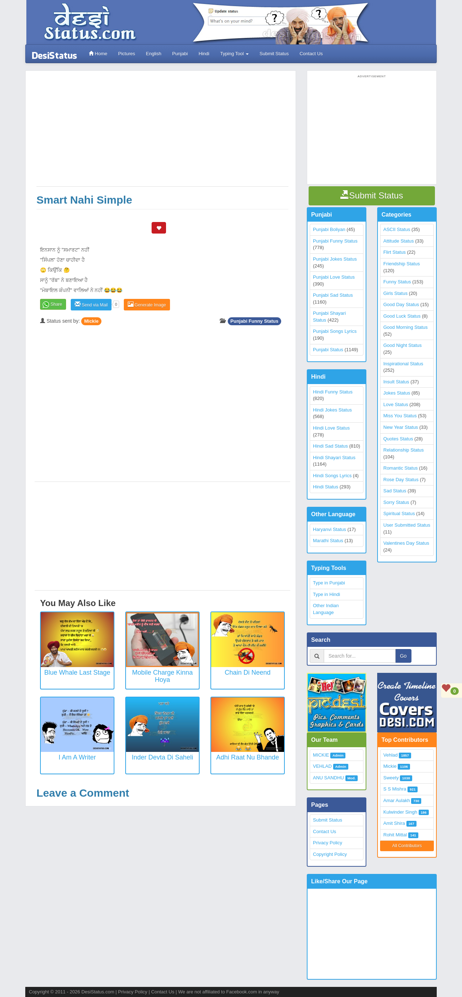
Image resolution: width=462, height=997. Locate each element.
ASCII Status (396, 229)
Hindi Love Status (331, 428)
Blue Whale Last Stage (77, 672)
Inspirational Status (403, 363)
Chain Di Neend (247, 672)
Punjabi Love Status (334, 277)
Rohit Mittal (395, 834)
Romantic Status (400, 468)
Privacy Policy (327, 842)
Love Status (395, 404)
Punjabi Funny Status (254, 321)
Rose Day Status (401, 479)
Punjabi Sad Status (333, 295)
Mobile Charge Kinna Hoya (162, 676)
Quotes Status (398, 438)
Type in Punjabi (329, 582)
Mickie (91, 321)
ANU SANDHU (328, 777)
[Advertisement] (162, 132)
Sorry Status (396, 502)
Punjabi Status (328, 349)
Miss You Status (400, 415)
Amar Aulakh (396, 800)
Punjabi (180, 53)
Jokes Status (396, 393)
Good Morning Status (405, 327)
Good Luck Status (401, 316)
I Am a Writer (77, 757)
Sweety (391, 777)
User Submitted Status (406, 525)
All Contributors (407, 845)
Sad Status (394, 490)
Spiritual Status (399, 513)
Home (98, 53)
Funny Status (397, 281)
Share (56, 304)
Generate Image (147, 304)
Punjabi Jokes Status (335, 259)
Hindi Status (325, 486)
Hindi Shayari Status (334, 457)
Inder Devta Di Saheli (162, 757)
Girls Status (395, 293)
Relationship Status (403, 450)
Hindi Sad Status (330, 446)
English (153, 53)
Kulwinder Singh (400, 812)
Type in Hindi (326, 594)
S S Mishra (394, 789)
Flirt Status (394, 252)
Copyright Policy (330, 854)
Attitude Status (398, 241)
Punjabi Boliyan (329, 229)
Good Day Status (401, 304)
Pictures (126, 53)
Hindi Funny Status (333, 392)
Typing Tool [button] (234, 53)
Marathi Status (328, 540)
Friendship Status (401, 263)
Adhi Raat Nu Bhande (247, 757)
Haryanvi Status (329, 529)
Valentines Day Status (406, 543)
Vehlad (390, 755)
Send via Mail (91, 304)
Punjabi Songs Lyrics (335, 331)
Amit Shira (394, 823)
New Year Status (400, 427)
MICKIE (321, 755)
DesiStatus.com (97, 991)
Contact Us (311, 53)
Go (403, 656)
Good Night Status (402, 345)
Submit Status (274, 53)
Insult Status (396, 381)
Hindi (204, 53)
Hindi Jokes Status (332, 410)
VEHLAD (322, 766)
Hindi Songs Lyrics (332, 475)
